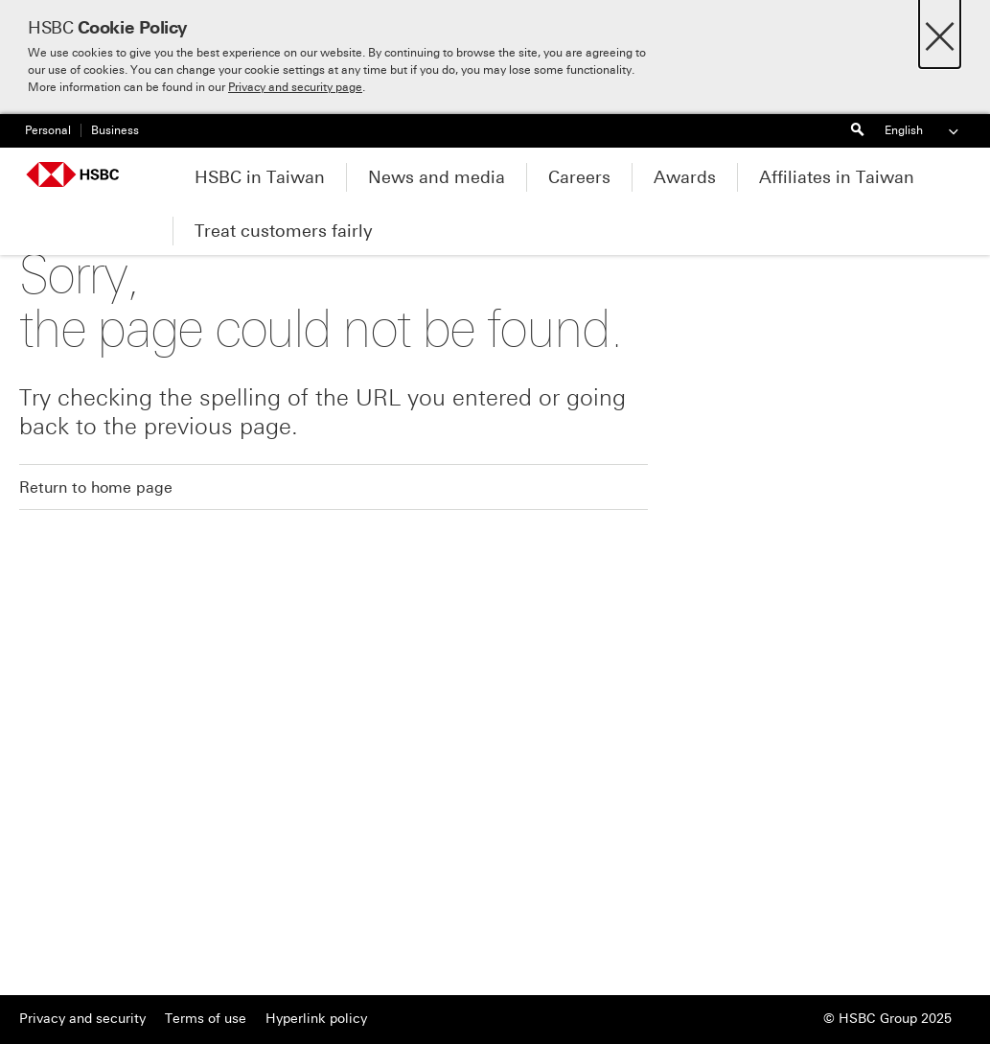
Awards (685, 177)
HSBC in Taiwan (260, 177)
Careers (579, 177)
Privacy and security (82, 1018)
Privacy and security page (295, 87)
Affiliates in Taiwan (836, 177)
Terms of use (205, 1018)
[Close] (939, 31)
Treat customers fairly (284, 231)
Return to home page (96, 487)
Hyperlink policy (316, 1018)
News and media (436, 177)
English (923, 131)
